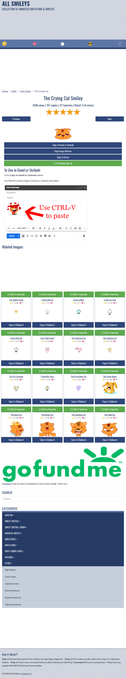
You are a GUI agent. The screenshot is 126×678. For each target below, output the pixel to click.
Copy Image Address (63, 151)
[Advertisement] (85, 19)
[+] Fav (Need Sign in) (63, 163)
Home (5, 91)
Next (110, 119)
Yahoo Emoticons (13, 604)
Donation (6, 483)
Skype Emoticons (13, 597)
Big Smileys (10, 569)
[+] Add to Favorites (16, 294)
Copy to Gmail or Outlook (63, 145)
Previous (16, 119)
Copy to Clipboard (16, 325)
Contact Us (26, 673)
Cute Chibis (25, 91)
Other (14, 91)
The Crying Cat (41, 91)
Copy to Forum (63, 157)
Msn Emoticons (12, 590)
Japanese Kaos (12, 583)
